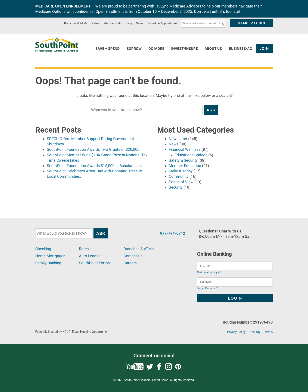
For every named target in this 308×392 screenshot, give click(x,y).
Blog (129, 23)
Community (178, 176)
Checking (43, 249)
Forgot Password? (207, 288)
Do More (156, 48)
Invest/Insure (184, 48)
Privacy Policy (236, 332)
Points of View (181, 182)
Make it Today (180, 171)
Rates (95, 23)
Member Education (185, 165)
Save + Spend (107, 48)
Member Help (112, 23)
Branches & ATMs (76, 23)
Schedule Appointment (163, 23)
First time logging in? (209, 272)
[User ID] (235, 266)
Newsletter (178, 138)
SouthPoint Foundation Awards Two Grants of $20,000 (93, 149)
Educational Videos (191, 155)
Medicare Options (50, 11)
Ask (221, 23)
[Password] (235, 282)
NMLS (269, 332)
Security (175, 187)
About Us (213, 48)
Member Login (251, 23)
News (139, 23)
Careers (130, 263)
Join (264, 48)
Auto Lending (90, 256)
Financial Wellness (185, 149)
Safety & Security (183, 160)
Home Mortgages (50, 256)
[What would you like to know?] (203, 23)
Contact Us (132, 256)
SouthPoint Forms (94, 263)
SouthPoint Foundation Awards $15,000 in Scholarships (94, 165)
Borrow (134, 48)
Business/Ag (240, 48)
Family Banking (48, 263)
